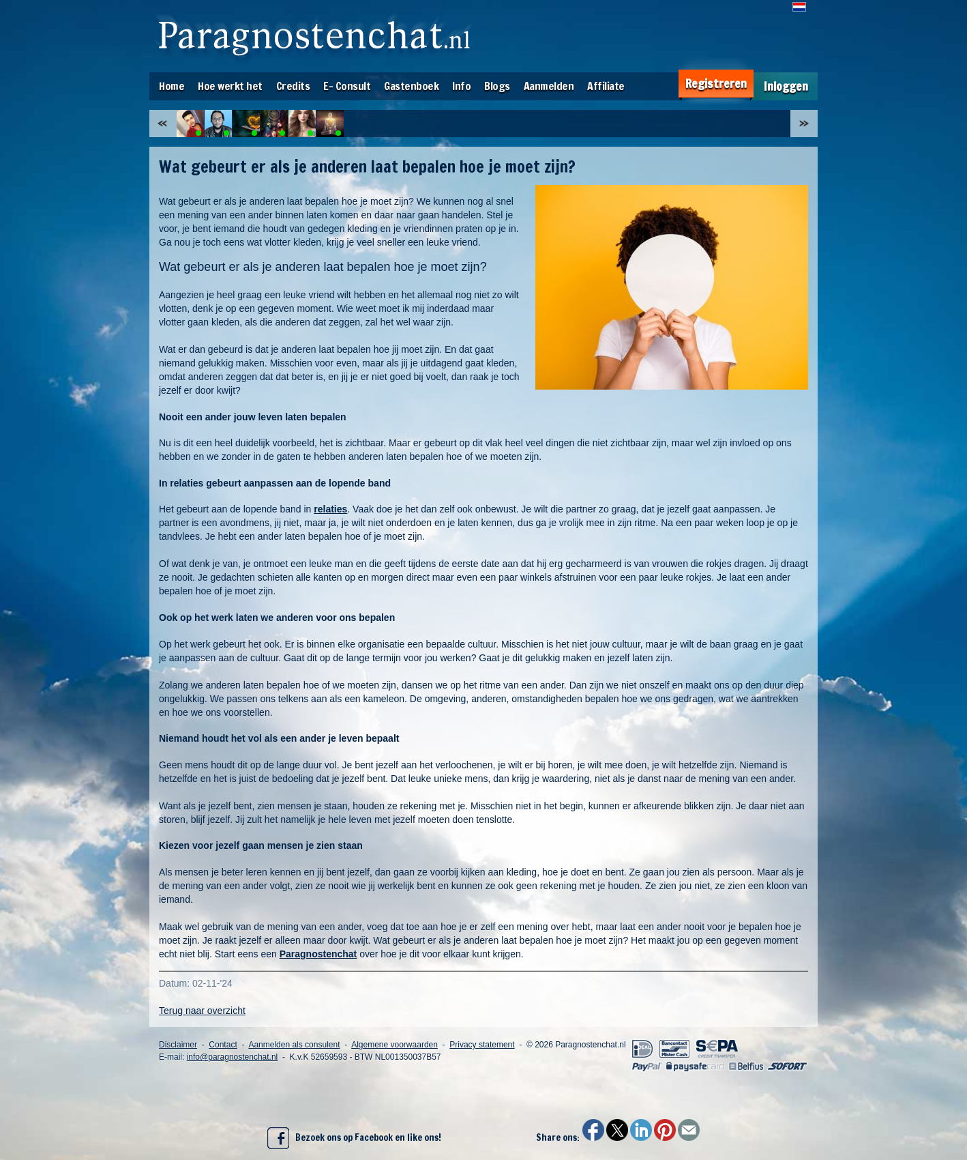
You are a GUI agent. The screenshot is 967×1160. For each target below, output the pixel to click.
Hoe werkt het (230, 85)
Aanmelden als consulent (294, 1044)
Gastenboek (411, 85)
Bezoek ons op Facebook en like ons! (354, 1138)
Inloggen (786, 86)
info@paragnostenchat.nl (232, 1057)
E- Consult (346, 85)
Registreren (716, 83)
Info (461, 85)
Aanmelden (549, 85)
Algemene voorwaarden (394, 1044)
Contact (223, 1044)
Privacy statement (481, 1044)
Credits (293, 85)
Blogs (497, 85)
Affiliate (606, 85)
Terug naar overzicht (202, 1010)
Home (171, 85)
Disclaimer (178, 1044)
